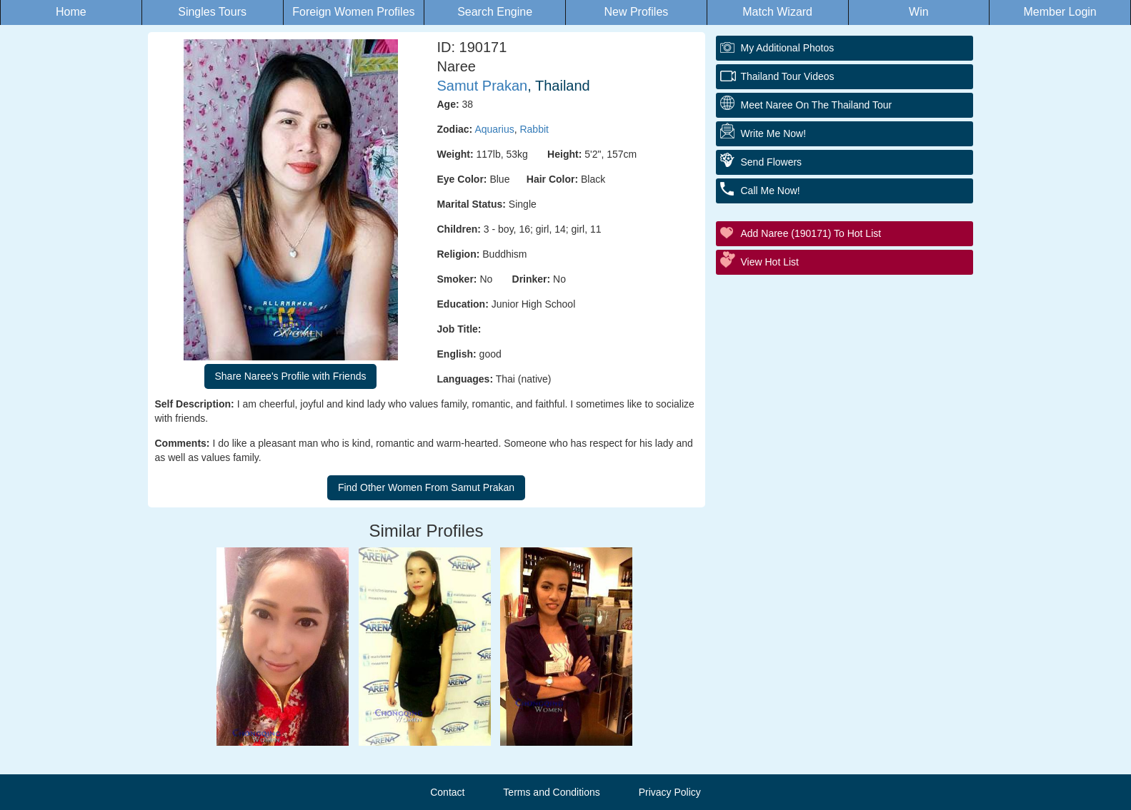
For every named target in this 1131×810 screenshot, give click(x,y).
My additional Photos (787, 48)
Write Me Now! (774, 133)
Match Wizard (777, 12)
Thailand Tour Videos (787, 76)
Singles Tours (212, 12)
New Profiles (636, 12)
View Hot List (770, 262)
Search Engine (494, 12)
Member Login (1059, 12)
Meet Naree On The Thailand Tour (816, 105)
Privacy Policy (670, 792)
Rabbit (533, 129)
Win (919, 12)
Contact (447, 792)
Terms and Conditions (551, 792)
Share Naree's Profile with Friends (291, 376)
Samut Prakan (482, 85)
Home (71, 12)
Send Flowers (771, 162)
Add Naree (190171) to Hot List (811, 233)
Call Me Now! (770, 190)
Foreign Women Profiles (353, 12)
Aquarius (494, 129)
